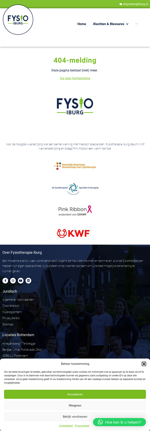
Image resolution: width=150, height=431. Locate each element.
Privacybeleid (82, 425)
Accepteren (75, 394)
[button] (144, 364)
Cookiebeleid (66, 425)
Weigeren (75, 405)
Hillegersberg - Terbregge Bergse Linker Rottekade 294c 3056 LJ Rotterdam (22, 350)
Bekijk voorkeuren (75, 416)
